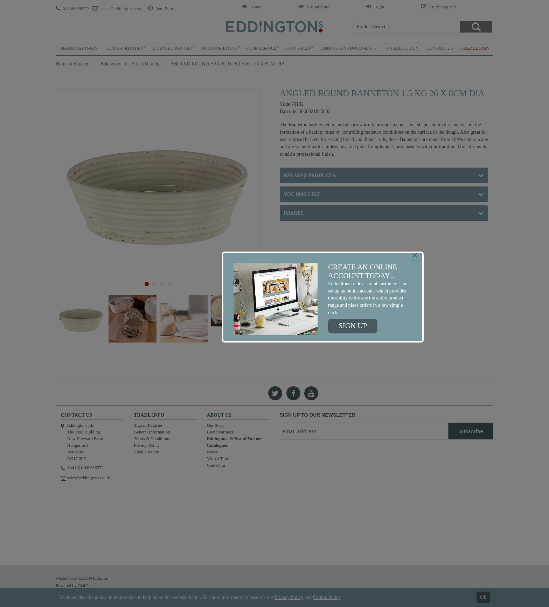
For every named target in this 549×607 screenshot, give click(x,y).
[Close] (415, 255)
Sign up (353, 326)
